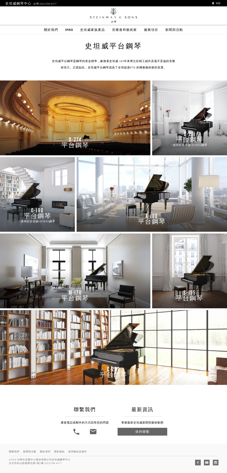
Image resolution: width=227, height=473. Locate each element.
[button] (76, 434)
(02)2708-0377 (48, 3)
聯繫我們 (14, 451)
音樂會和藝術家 (124, 30)
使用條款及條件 (77, 451)
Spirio (69, 30)
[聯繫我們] (93, 434)
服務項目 (151, 30)
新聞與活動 (174, 30)
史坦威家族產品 (92, 30)
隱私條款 (59, 451)
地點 (216, 3)
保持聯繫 (142, 431)
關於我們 (51, 30)
